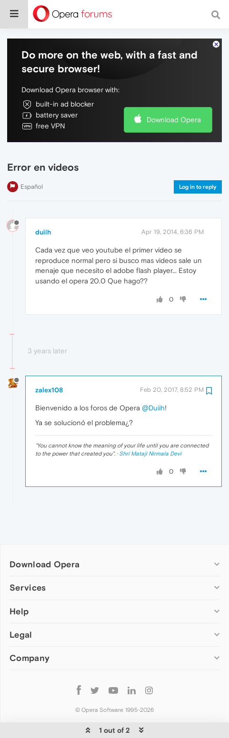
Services (28, 558)
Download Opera (174, 91)
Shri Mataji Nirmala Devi (150, 424)
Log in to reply (198, 158)
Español (31, 157)
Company (30, 629)
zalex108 (49, 361)
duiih (43, 203)
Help (19, 582)
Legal (21, 606)
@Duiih (153, 379)
